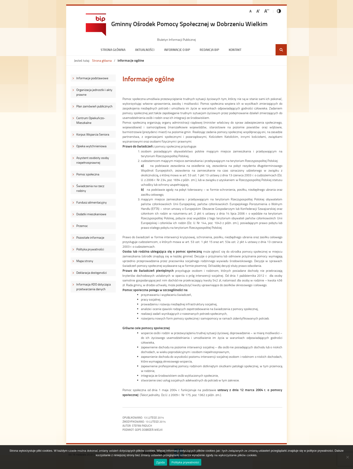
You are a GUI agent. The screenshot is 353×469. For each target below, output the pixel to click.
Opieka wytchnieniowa (91, 146)
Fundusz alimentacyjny (91, 202)
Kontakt (235, 50)
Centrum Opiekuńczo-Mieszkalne (90, 120)
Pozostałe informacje (90, 237)
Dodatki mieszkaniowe (91, 214)
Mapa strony (84, 261)
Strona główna (113, 50)
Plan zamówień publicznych (94, 106)
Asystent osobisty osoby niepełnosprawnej (92, 160)
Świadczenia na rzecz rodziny (90, 188)
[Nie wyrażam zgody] (347, 457)
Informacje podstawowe (92, 78)
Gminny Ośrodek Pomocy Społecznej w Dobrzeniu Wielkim (189, 23)
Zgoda (160, 462)
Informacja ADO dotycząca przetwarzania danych (93, 286)
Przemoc (82, 226)
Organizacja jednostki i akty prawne (94, 92)
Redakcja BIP (209, 50)
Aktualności (144, 50)
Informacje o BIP (177, 50)
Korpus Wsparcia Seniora (92, 134)
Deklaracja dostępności (91, 272)
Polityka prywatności (90, 249)
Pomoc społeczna (87, 174)
